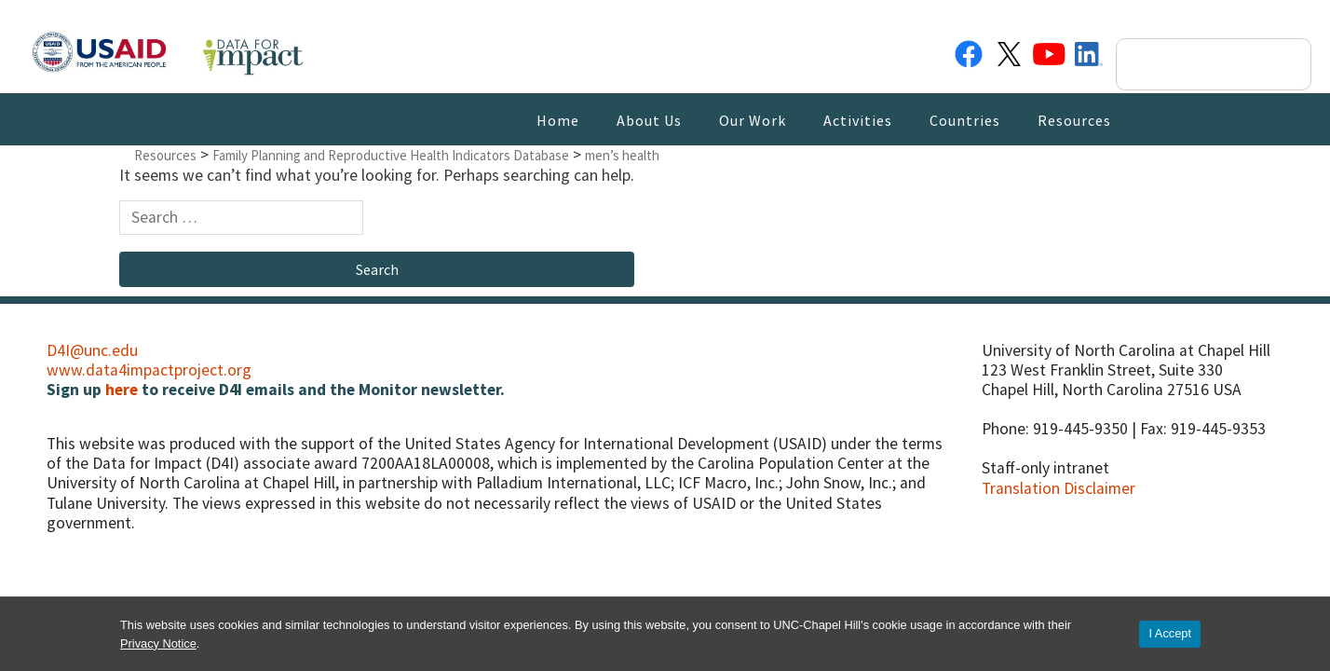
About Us (649, 120)
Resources (1074, 120)
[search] (1196, 64)
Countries (965, 120)
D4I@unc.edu (92, 350)
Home (557, 120)
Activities (857, 120)
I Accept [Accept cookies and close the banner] (1169, 633)
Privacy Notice (158, 643)
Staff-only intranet (1045, 468)
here (121, 389)
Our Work (752, 120)
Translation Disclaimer (1058, 488)
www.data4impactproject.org (149, 370)
